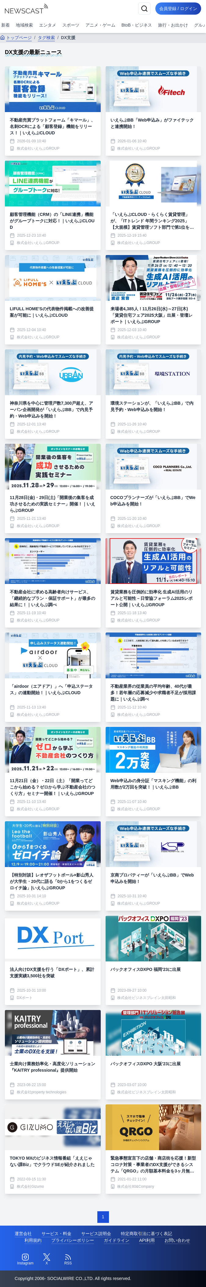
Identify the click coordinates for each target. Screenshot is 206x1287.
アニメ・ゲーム (100, 25)
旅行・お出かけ (173, 25)
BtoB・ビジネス (136, 25)
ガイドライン (116, 1240)
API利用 (147, 1240)
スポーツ (70, 25)
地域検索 (24, 25)
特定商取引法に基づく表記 (146, 1233)
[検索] (142, 8)
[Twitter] (46, 1259)
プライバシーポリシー (72, 1240)
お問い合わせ (177, 1240)
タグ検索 (46, 37)
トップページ (16, 37)
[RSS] (68, 1259)
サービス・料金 (56, 1233)
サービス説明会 (96, 1233)
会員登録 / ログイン (177, 8)
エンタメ (47, 25)
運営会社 (23, 1233)
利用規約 (33, 1240)
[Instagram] (25, 1259)
